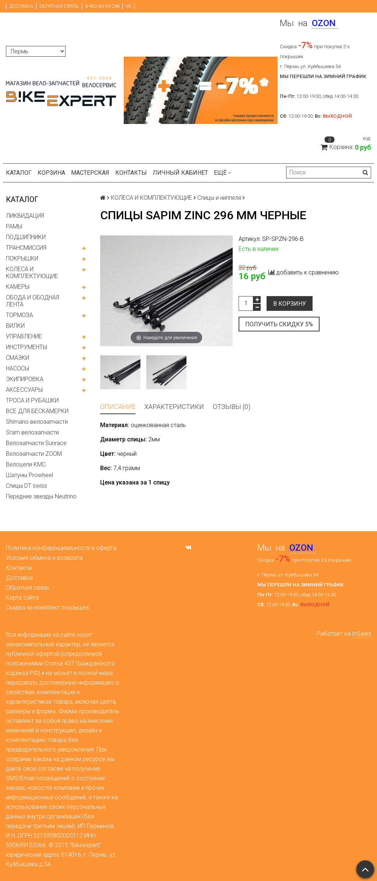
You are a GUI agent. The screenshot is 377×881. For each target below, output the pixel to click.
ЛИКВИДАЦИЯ (25, 215)
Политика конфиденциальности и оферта (61, 547)
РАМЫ (14, 226)
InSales (361, 633)
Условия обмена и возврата (44, 557)
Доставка (21, 6)
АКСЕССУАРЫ (24, 389)
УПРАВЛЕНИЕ (24, 336)
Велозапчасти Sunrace (36, 443)
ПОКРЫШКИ (22, 258)
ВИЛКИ (15, 325)
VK (128, 6)
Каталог (19, 172)
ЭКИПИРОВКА (24, 379)
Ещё (222, 172)
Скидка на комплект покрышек (47, 607)
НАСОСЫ (17, 368)
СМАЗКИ (17, 357)
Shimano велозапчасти (37, 421)
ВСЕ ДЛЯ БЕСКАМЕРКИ (37, 411)
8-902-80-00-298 (102, 6)
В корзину (289, 303)
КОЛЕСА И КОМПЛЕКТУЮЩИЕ (32, 273)
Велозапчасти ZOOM (34, 453)
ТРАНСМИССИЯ (26, 247)
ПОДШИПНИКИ (26, 237)
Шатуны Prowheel (29, 475)
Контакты (131, 172)
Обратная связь (59, 6)
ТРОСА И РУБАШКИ (32, 400)
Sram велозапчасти (32, 432)
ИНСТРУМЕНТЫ (26, 347)
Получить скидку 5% (279, 324)
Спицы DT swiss (26, 485)
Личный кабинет (180, 172)
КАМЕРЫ (17, 286)
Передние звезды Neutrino (41, 496)
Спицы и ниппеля (219, 197)
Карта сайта (22, 597)
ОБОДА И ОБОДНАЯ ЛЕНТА (32, 301)
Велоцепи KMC (26, 464)
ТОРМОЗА (19, 315)
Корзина (51, 172)
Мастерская (90, 172)
